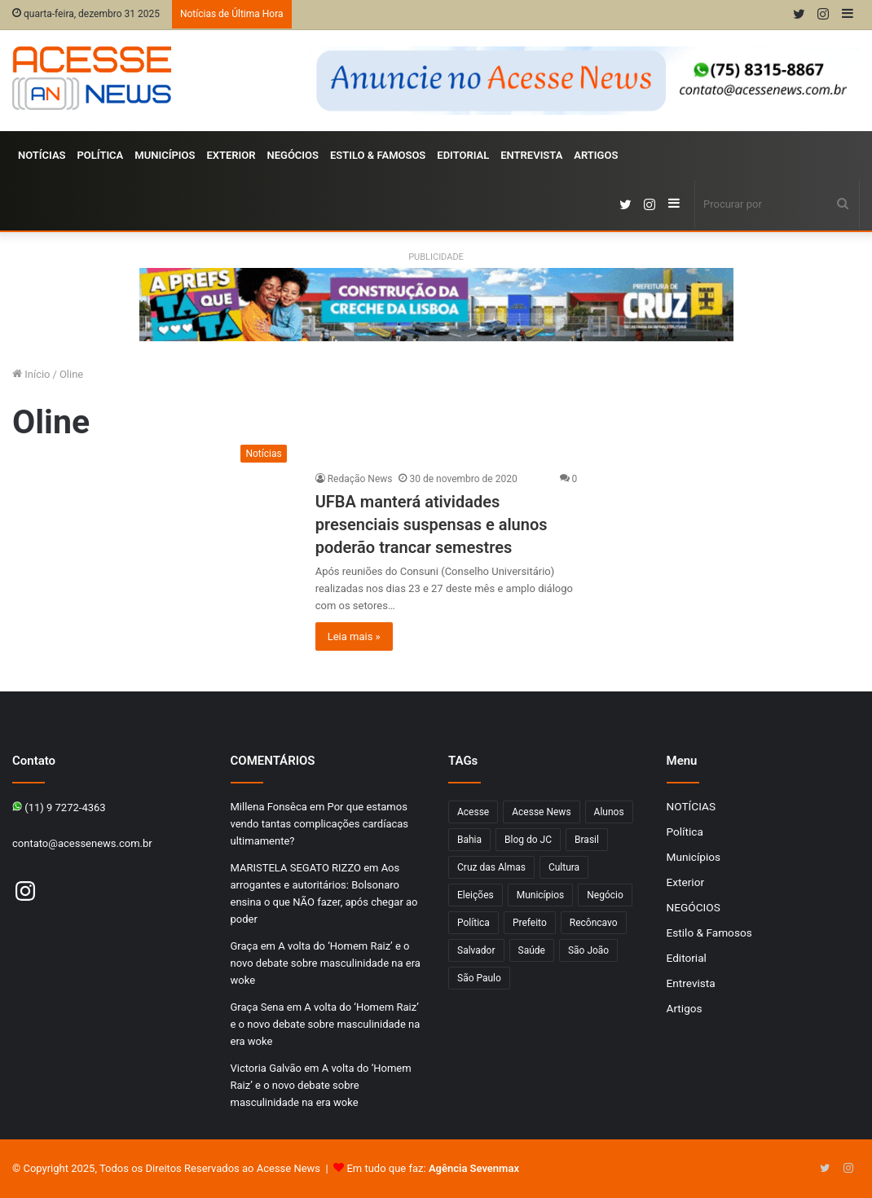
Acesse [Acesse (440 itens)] (473, 812)
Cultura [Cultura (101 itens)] (563, 867)
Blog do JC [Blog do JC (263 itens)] (528, 839)
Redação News (360, 479)
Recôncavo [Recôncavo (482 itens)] (594, 922)
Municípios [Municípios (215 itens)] (541, 895)
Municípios (164, 155)
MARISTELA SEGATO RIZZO (296, 868)
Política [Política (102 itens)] (473, 922)
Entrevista (531, 155)
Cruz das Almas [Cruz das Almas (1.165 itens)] (491, 867)
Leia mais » (354, 636)
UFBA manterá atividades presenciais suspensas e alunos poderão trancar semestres (431, 524)
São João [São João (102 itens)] (588, 950)
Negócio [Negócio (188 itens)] (605, 895)
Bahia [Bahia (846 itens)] (469, 839)
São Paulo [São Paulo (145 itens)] (479, 978)
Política (100, 155)
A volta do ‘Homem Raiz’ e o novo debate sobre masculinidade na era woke (326, 963)
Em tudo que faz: (432, 1168)
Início (31, 374)
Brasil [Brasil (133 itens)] (587, 839)
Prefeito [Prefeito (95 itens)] (530, 922)
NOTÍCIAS (42, 155)
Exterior (230, 155)
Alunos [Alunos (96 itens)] (609, 812)
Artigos (596, 155)
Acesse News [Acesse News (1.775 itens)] (541, 812)
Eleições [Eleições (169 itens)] (475, 895)
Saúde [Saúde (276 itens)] (531, 950)
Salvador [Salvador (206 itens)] (476, 950)
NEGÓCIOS (292, 155)
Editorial (463, 155)
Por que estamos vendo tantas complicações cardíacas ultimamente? (320, 824)
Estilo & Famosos (377, 155)
